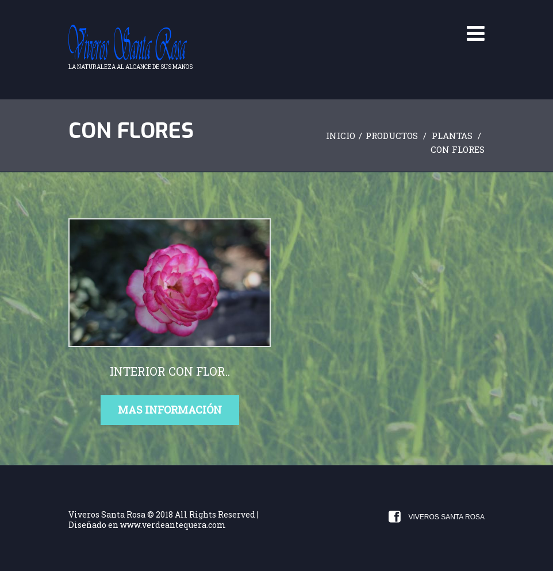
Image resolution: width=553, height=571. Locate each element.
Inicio (340, 135)
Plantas (452, 135)
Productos (392, 135)
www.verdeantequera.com (173, 524)
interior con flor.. (170, 371)
